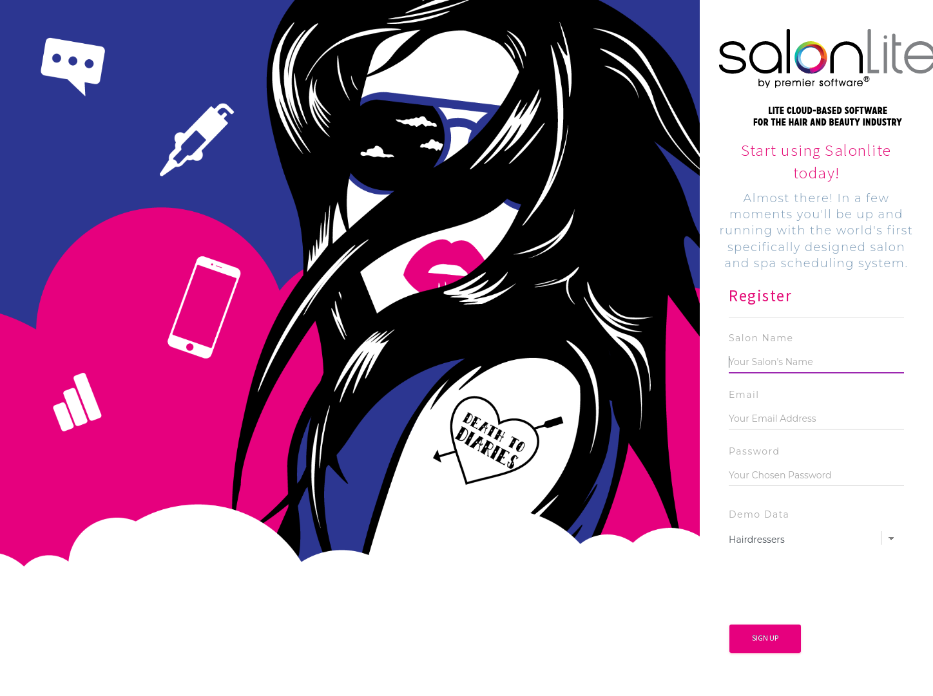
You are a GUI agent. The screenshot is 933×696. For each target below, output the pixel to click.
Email (744, 394)
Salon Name (761, 338)
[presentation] (827, 590)
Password (754, 451)
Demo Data (759, 514)
